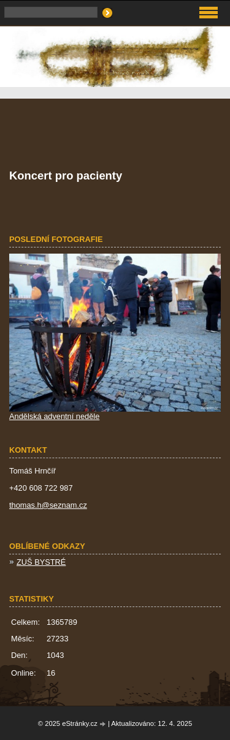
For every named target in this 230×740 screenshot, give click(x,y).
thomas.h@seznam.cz (48, 505)
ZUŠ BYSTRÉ (41, 562)
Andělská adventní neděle (54, 416)
